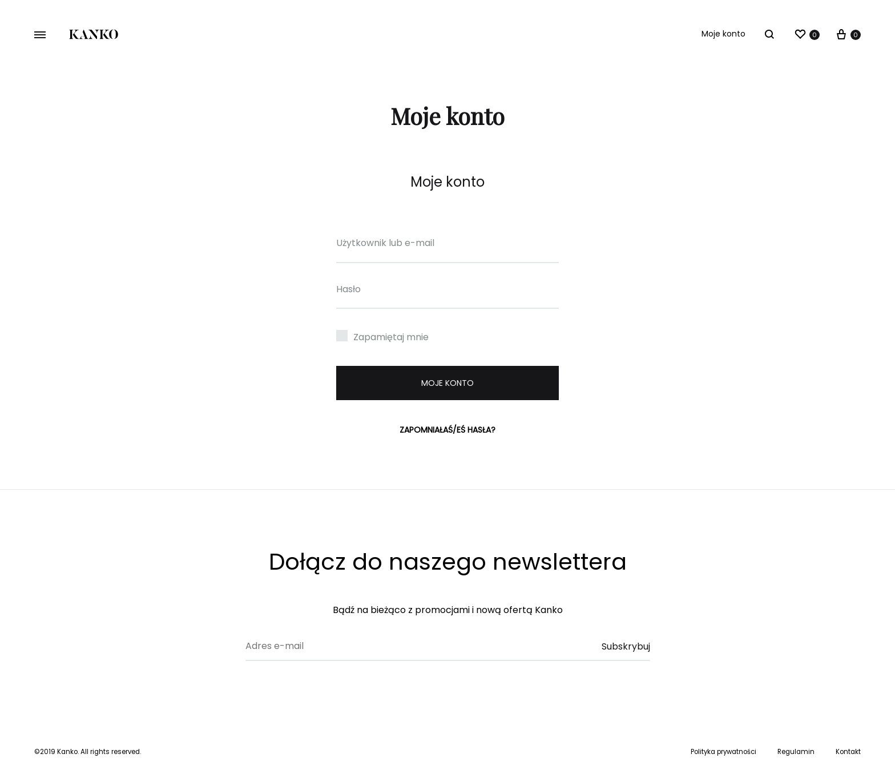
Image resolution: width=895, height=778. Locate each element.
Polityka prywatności (723, 751)
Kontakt (848, 751)
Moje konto (723, 33)
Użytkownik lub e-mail (385, 242)
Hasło (348, 289)
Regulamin (796, 751)
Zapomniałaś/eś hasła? (447, 430)
